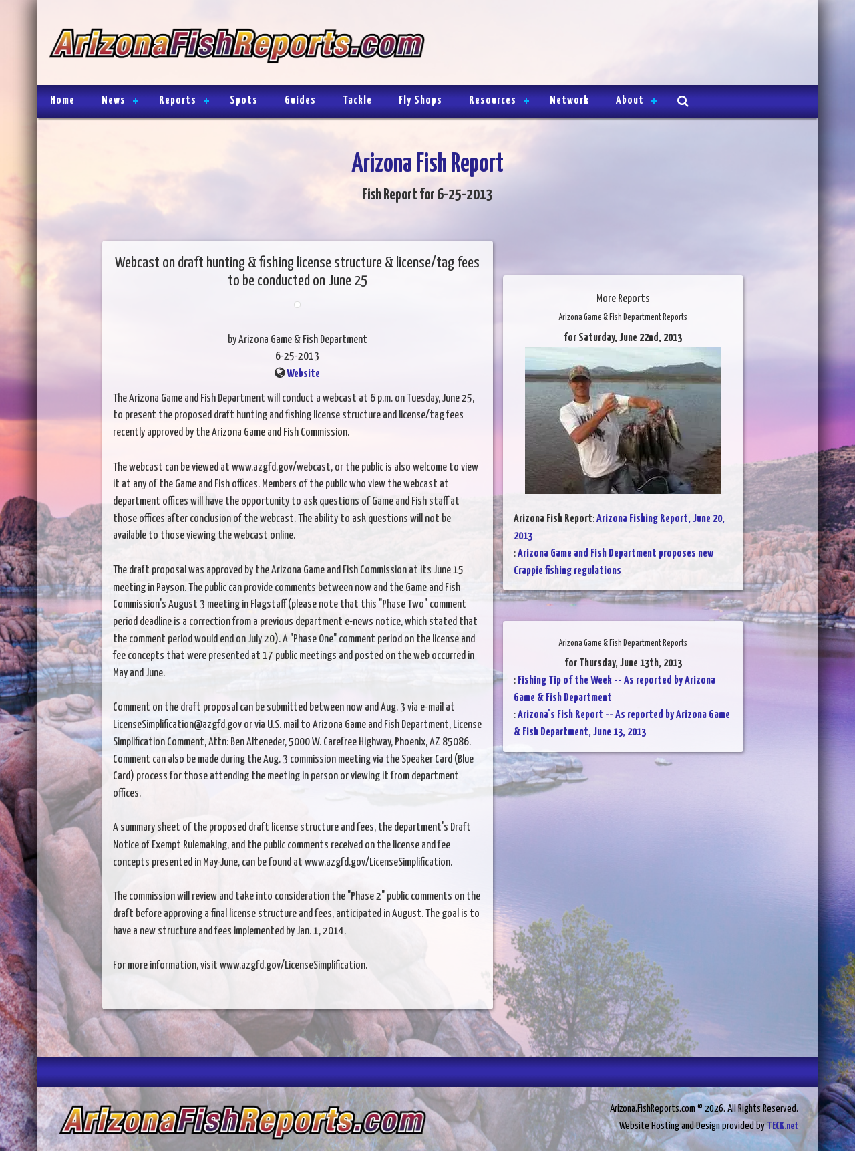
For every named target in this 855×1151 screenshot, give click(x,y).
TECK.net (782, 1126)
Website (303, 374)
